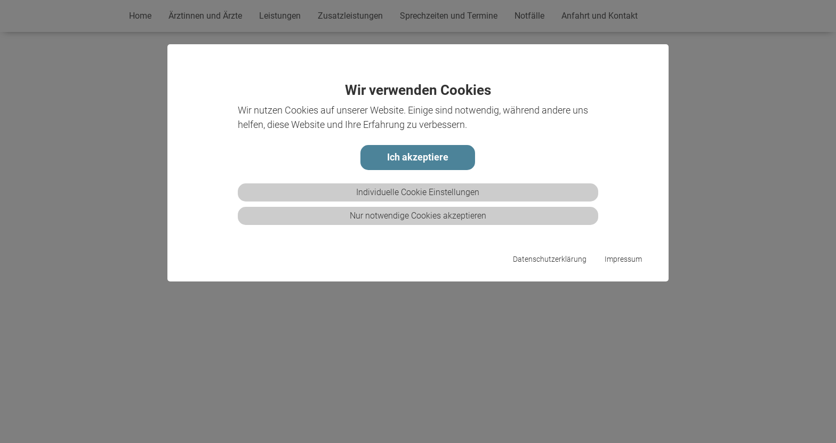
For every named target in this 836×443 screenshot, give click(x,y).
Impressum (623, 259)
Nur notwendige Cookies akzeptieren (418, 216)
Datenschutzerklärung (549, 259)
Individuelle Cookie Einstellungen (417, 192)
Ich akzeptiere (417, 157)
